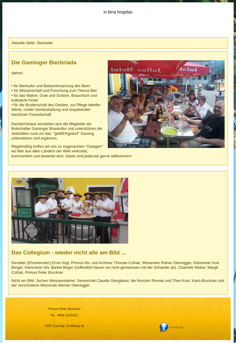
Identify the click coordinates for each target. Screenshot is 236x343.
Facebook (176, 327)
